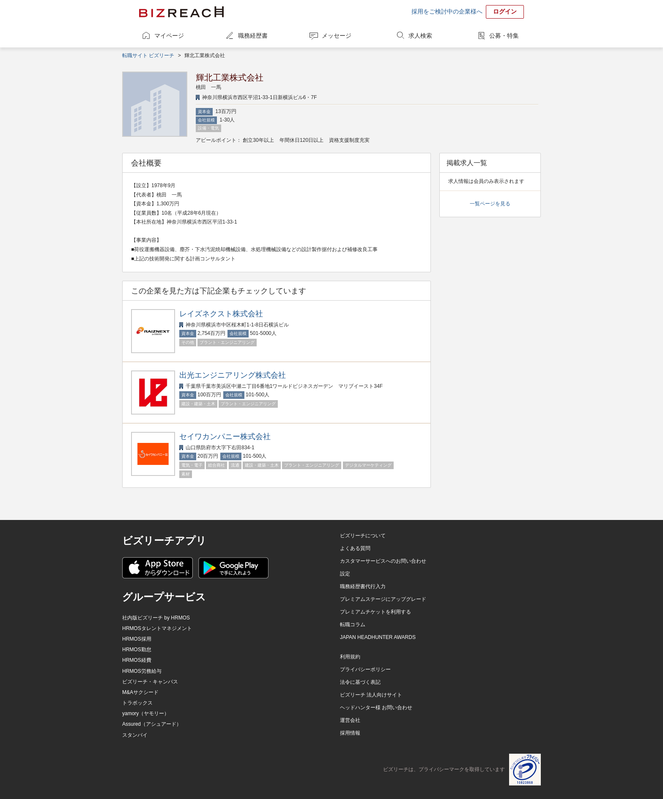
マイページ (169, 35)
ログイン (505, 11)
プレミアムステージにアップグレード (383, 599)
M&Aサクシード (140, 692)
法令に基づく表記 (360, 682)
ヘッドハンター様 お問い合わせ (376, 708)
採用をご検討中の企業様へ (446, 11)
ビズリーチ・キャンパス (150, 682)
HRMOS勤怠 (136, 649)
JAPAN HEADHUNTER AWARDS (378, 637)
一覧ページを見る (490, 204)
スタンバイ (135, 735)
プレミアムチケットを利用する (375, 612)
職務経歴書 (253, 35)
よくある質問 (355, 548)
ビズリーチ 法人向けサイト (371, 695)
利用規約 (350, 657)
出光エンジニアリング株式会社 (232, 375)
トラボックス (137, 703)
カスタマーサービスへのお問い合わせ (383, 561)
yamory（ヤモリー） (145, 713)
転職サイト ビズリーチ (148, 55)
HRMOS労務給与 (142, 671)
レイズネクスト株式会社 (221, 314)
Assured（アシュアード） (151, 724)
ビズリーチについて (363, 536)
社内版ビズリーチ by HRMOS (156, 618)
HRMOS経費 (136, 660)
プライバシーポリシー (365, 669)
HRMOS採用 (136, 639)
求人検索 (420, 35)
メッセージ (336, 35)
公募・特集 (504, 35)
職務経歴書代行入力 (363, 586)
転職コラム (352, 625)
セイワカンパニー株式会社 (225, 436)
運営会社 (350, 720)
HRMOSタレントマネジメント (157, 628)
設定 (345, 574)
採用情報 (350, 733)
